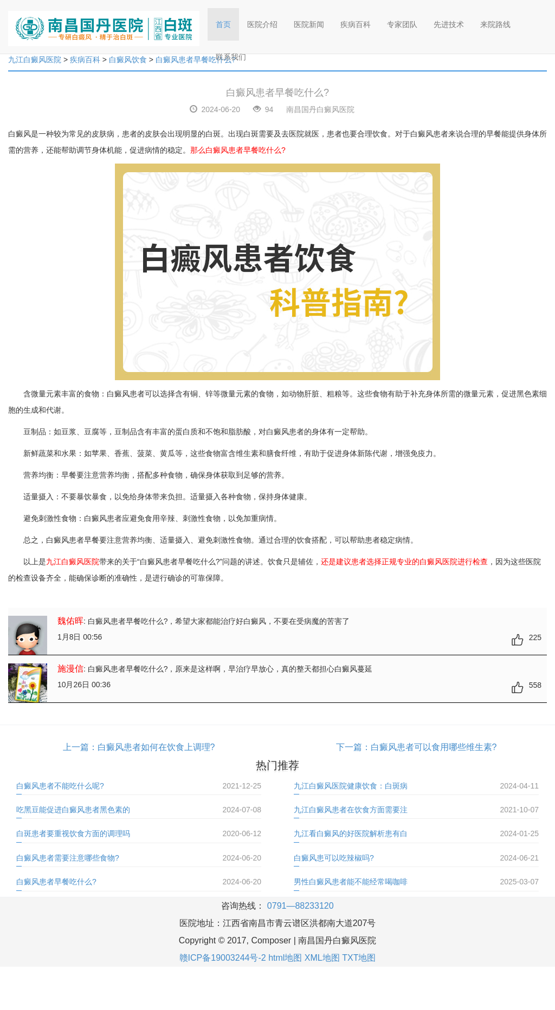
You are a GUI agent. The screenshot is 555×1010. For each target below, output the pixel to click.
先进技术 (449, 24)
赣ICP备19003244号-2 (222, 957)
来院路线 (495, 24)
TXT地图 (359, 957)
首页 (227, 21)
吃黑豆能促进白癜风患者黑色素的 (73, 809)
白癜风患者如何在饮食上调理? (156, 747)
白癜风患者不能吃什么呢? (60, 785)
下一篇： (353, 747)
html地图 (285, 957)
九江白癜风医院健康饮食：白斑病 (351, 785)
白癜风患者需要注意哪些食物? (67, 857)
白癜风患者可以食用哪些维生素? (434, 747)
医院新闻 (309, 24)
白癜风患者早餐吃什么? (56, 881)
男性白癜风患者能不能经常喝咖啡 (351, 881)
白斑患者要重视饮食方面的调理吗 (73, 833)
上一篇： (80, 747)
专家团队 (402, 24)
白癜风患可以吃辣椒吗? (334, 857)
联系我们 (231, 57)
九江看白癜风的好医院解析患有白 (351, 833)
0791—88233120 (300, 905)
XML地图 (322, 957)
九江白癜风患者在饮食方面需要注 (351, 809)
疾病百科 (355, 24)
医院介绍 (262, 24)
